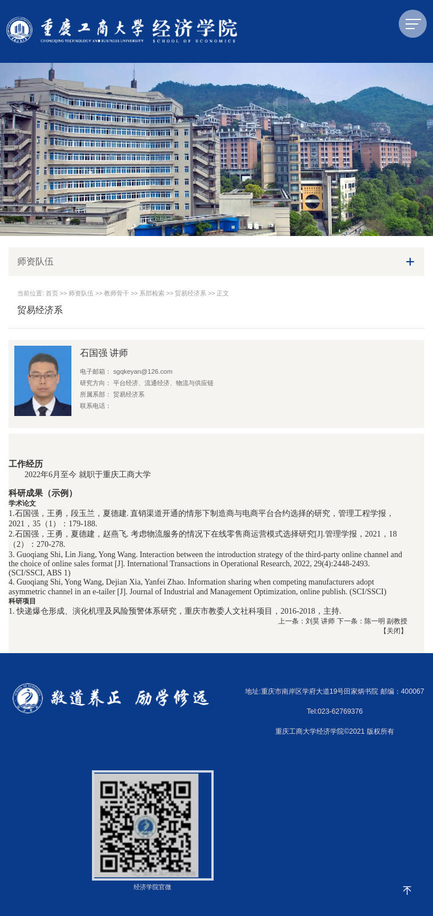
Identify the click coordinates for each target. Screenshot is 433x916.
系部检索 (152, 293)
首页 (52, 293)
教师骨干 (116, 293)
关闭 (393, 631)
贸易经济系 (190, 293)
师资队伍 (81, 293)
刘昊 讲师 (320, 621)
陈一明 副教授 (385, 621)
